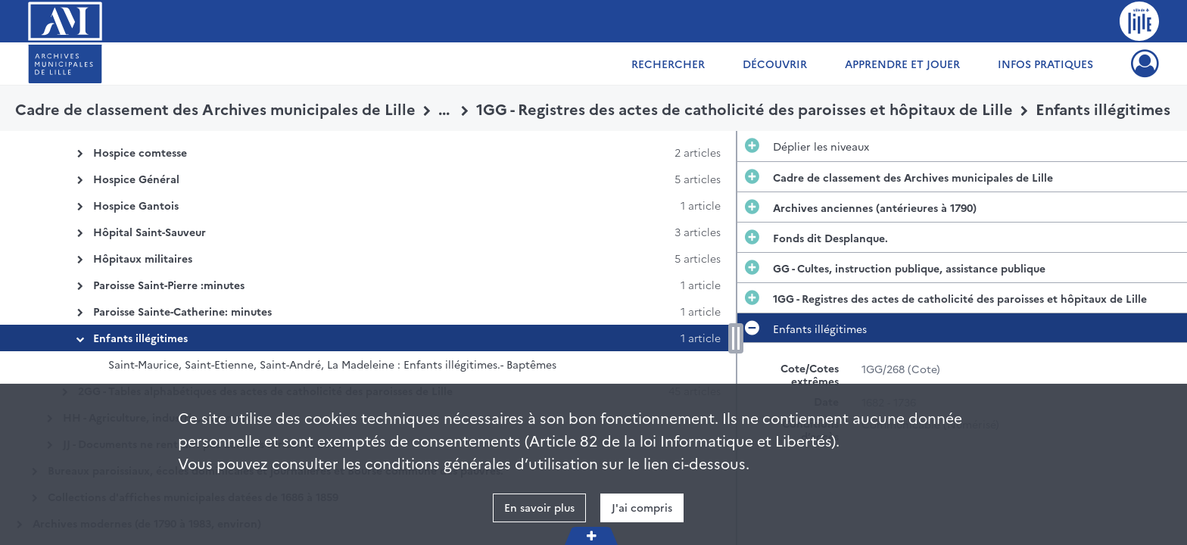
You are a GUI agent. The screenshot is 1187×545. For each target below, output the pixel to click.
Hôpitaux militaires (142, 258)
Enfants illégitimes (140, 337)
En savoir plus (539, 507)
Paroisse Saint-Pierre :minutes (169, 284)
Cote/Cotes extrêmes (809, 375)
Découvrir (775, 63)
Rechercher (668, 63)
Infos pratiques (1045, 63)
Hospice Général (136, 178)
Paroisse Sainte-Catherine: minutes (182, 311)
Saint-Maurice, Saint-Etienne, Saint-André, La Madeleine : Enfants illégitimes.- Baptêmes (332, 364)
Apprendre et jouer (902, 63)
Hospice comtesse (140, 152)
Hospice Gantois (136, 205)
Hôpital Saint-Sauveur (149, 231)
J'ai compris (642, 507)
